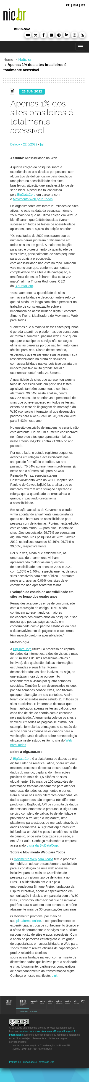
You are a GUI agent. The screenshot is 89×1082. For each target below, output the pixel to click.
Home (8, 59)
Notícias (24, 59)
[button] (27, 35)
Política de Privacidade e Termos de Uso (31, 1062)
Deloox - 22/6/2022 (23, 144)
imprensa (22, 29)
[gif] (42, 144)
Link (55, 975)
